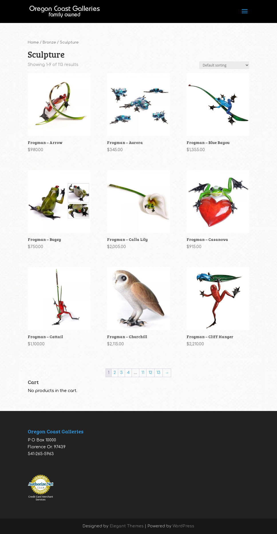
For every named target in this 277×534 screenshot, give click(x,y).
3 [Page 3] (121, 373)
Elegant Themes (127, 526)
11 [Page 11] (142, 373)
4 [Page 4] (128, 373)
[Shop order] (224, 65)
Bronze (49, 42)
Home (33, 42)
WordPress (183, 526)
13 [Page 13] (159, 373)
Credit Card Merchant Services (40, 498)
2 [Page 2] (115, 373)
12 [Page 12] (150, 373)
